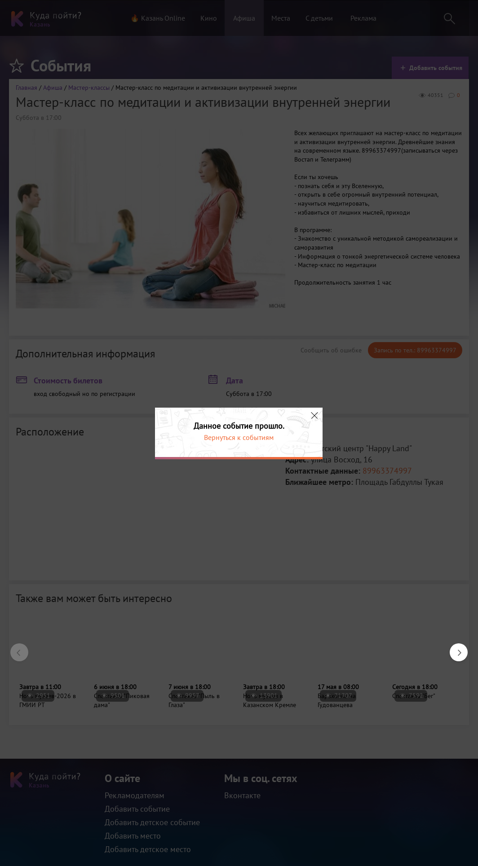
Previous (14, 647)
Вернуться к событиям (239, 437)
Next (454, 647)
